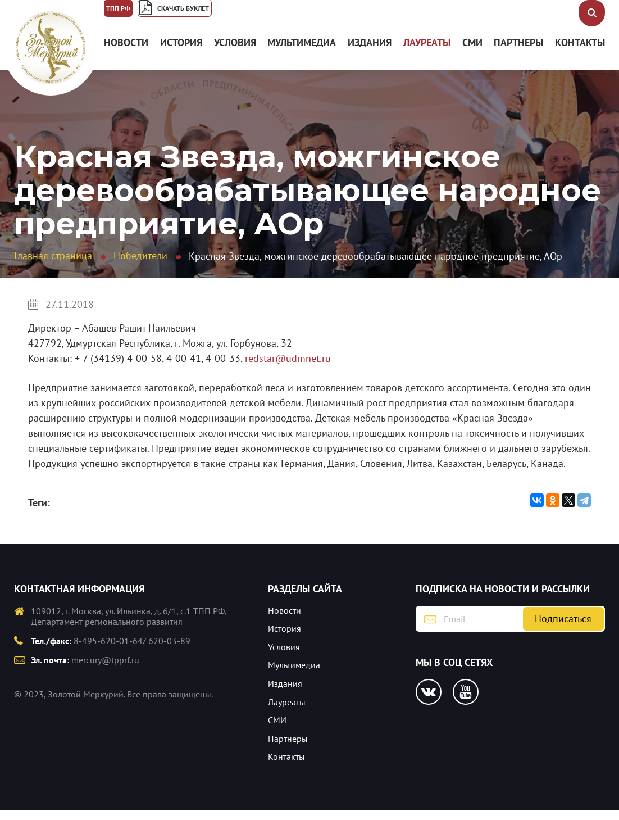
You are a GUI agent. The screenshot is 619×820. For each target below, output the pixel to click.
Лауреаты (426, 52)
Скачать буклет (243, 14)
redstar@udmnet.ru (288, 368)
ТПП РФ (130, 14)
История (181, 52)
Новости (126, 52)
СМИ (472, 52)
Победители (140, 265)
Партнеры (518, 52)
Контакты (580, 52)
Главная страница (53, 265)
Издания (370, 52)
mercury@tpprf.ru (105, 670)
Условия (235, 52)
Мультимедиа (301, 52)
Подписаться (563, 628)
